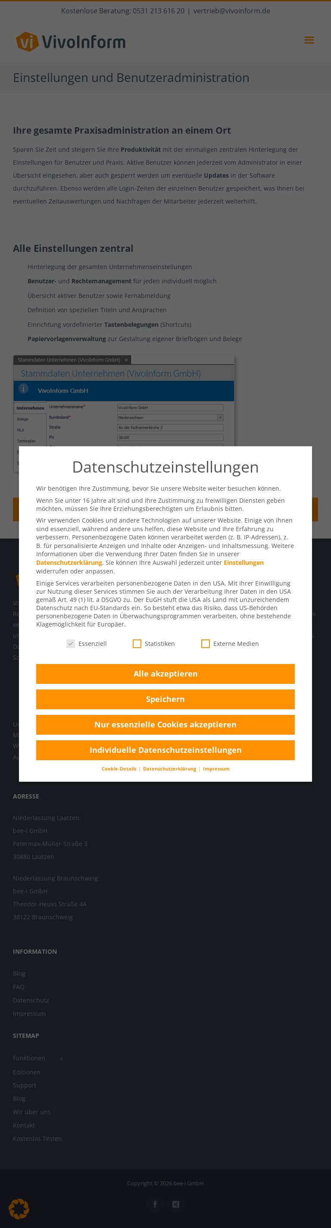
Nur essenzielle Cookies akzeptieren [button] (165, 724)
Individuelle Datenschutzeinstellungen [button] (166, 750)
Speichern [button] (165, 699)
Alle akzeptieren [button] (166, 673)
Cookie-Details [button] (119, 769)
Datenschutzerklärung (69, 562)
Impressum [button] (216, 769)
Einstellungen (244, 562)
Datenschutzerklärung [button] (170, 769)
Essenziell (86, 643)
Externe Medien (230, 643)
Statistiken (154, 643)
